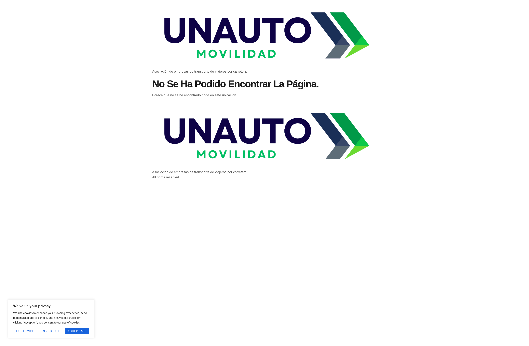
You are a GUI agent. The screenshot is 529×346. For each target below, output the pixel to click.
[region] (51, 318)
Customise (25, 331)
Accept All (77, 331)
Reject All (51, 331)
